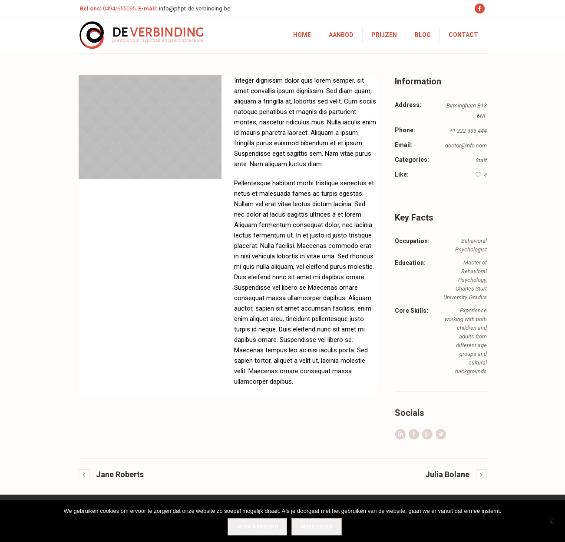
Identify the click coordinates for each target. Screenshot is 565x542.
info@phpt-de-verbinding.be (194, 8)
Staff (481, 160)
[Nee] (554, 521)
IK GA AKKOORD (257, 527)
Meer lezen (317, 527)
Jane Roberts (120, 474)
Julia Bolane (447, 474)
